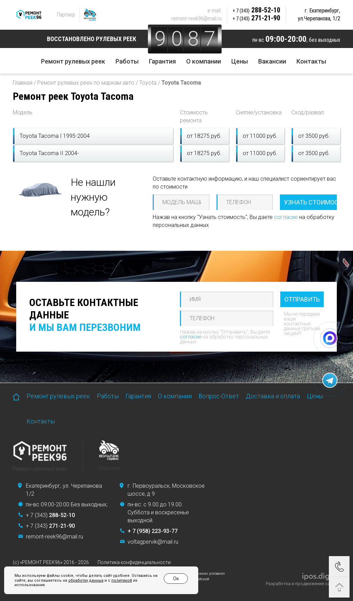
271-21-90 (256, 18)
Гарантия (162, 61)
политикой (121, 580)
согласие (286, 217)
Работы (127, 61)
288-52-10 (256, 10)
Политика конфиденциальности (134, 562)
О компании (203, 61)
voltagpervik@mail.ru (153, 541)
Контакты (311, 61)
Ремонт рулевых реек (73, 61)
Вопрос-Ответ (219, 396)
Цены (239, 61)
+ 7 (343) (50, 515)
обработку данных (85, 580)
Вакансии (272, 61)
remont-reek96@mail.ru (196, 18)
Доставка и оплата (273, 396)
